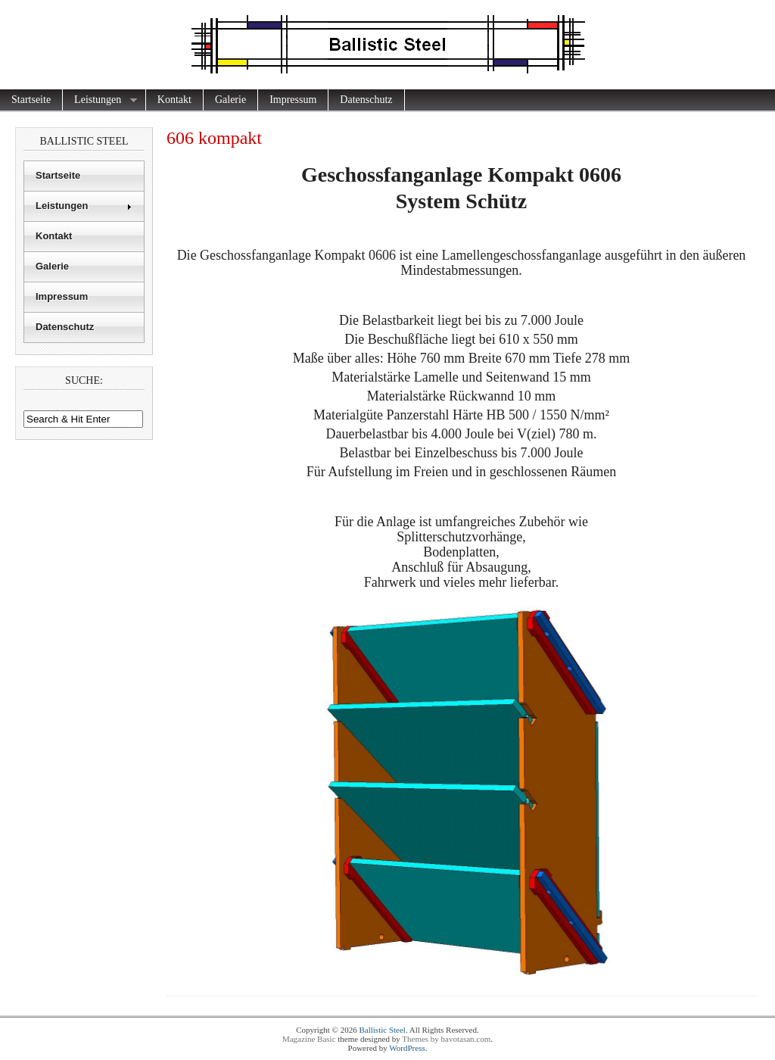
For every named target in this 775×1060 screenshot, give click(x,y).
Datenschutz (366, 99)
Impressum (292, 99)
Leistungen (100, 100)
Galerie (230, 99)
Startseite (31, 99)
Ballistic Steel (382, 1029)
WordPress (407, 1047)
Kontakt (174, 99)
